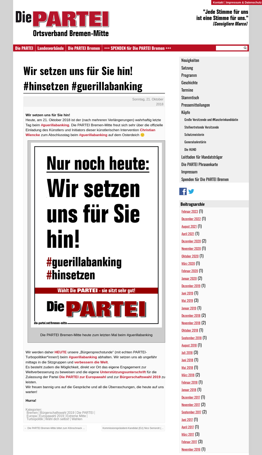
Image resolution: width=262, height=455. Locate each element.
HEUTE (61, 352)
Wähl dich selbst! (57, 419)
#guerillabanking (55, 125)
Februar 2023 (190, 211)
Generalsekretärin (195, 141)
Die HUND (190, 149)
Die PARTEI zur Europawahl (82, 377)
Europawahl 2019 (51, 416)
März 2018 (188, 374)
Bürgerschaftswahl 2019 (140, 377)
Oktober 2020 (190, 256)
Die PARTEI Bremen (84, 48)
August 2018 (189, 345)
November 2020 (191, 248)
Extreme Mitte (76, 416)
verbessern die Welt (91, 362)
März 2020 (188, 263)
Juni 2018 (187, 359)
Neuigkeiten (190, 60)
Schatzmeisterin (194, 134)
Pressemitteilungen (195, 105)
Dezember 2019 (191, 285)
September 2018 (192, 337)
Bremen (32, 412)
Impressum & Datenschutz (244, 2)
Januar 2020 (189, 278)
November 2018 (191, 322)
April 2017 (188, 426)
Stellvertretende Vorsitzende (201, 127)
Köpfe (185, 112)
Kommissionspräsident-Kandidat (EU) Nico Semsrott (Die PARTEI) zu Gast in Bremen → (134, 428)
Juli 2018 (187, 352)
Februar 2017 (189, 441)
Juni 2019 (187, 293)
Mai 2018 (187, 367)
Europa (32, 416)
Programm (189, 75)
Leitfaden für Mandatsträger (201, 157)
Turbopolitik (35, 419)
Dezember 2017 (191, 397)
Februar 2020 (190, 270)
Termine (187, 90)
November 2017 (191, 404)
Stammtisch (190, 97)
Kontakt (218, 2)
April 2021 (188, 233)
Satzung (187, 68)
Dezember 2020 (191, 241)
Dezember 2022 (191, 218)
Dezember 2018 (191, 315)
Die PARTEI (24, 48)
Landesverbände (50, 48)
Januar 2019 (189, 308)
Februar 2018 (190, 382)
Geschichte (189, 82)
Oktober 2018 (190, 330)
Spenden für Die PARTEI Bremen (205, 179)
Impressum (189, 171)
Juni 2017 (187, 419)
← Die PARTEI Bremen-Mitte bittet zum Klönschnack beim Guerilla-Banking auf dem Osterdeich (55, 428)
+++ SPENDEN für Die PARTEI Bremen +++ (137, 48)
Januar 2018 (189, 389)
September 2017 (191, 412)
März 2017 (188, 434)
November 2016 (191, 449)
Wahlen (77, 419)
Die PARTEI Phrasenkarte (199, 164)
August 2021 (189, 226)
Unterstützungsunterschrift (123, 372)
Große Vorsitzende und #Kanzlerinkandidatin (211, 119)
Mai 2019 (187, 300)
